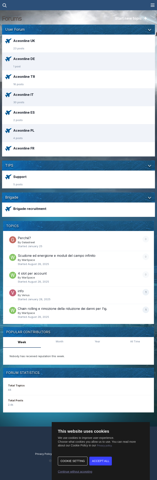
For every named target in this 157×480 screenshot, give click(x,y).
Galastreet (28, 242)
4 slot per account (32, 273)
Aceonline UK (24, 41)
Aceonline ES (24, 112)
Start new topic (131, 18)
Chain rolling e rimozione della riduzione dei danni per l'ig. (62, 309)
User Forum (15, 29)
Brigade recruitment (29, 209)
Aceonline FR (23, 148)
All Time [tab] (135, 341)
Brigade (11, 197)
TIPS (9, 165)
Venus (26, 295)
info (21, 291)
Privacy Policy (43, 453)
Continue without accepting (75, 471)
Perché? (24, 238)
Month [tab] (59, 341)
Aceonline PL (23, 130)
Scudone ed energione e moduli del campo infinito (56, 256)
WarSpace (28, 260)
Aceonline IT (23, 95)
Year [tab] (97, 341)
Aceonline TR (24, 77)
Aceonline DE (24, 59)
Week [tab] (22, 342)
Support (20, 177)
